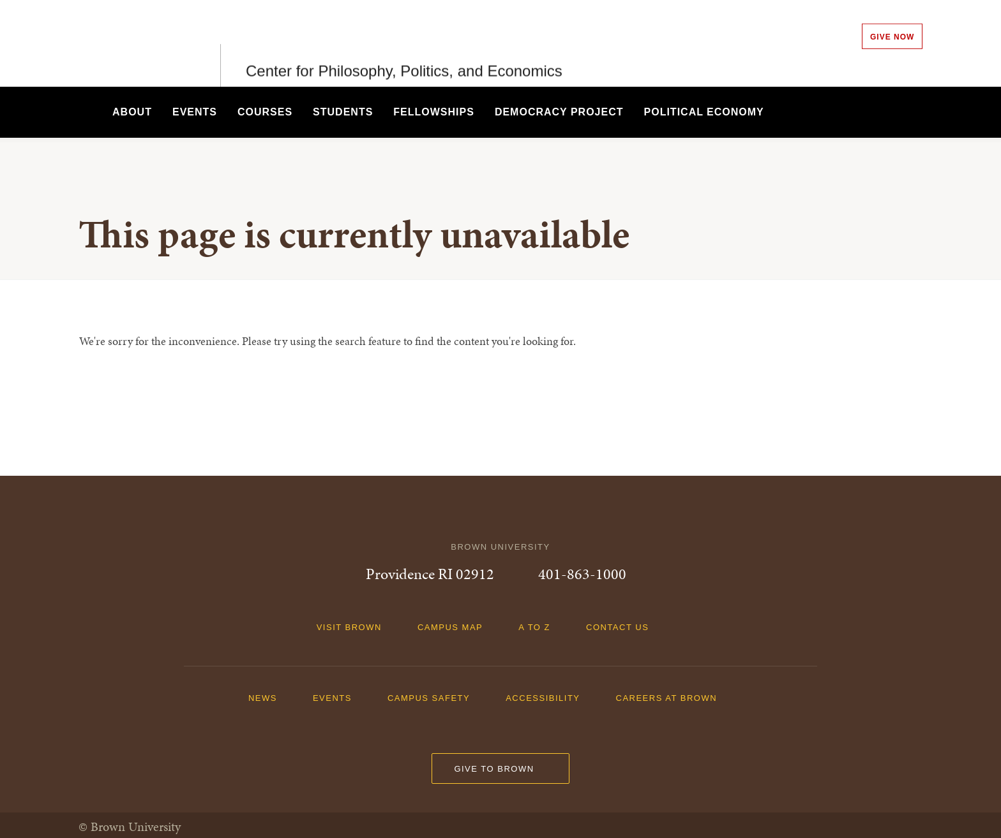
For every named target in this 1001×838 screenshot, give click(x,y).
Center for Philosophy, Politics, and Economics (404, 43)
